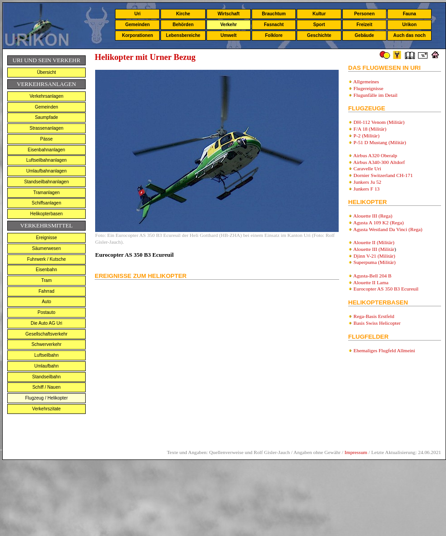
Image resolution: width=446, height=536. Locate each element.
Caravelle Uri (367, 168)
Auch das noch (409, 35)
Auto (46, 301)
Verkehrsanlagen (46, 96)
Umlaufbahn (46, 365)
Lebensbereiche (183, 35)
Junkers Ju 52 (368, 182)
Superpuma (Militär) (374, 262)
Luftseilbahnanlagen (46, 160)
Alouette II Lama (370, 282)
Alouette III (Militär (373, 249)
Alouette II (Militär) (373, 242)
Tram (46, 280)
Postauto (46, 312)
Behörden (183, 24)
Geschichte (319, 35)
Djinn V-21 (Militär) (374, 256)
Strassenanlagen (46, 128)
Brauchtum (274, 13)
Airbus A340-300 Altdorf (379, 162)
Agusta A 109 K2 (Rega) (378, 222)
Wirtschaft (228, 13)
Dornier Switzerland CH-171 (383, 175)
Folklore (274, 35)
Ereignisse (46, 237)
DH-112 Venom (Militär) (379, 122)
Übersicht (46, 72)
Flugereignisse (368, 88)
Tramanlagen (46, 192)
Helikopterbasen (46, 213)
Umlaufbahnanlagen (46, 170)
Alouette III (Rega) (372, 215)
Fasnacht (274, 24)
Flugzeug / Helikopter (46, 397)
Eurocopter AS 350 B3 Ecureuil (386, 288)
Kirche (183, 13)
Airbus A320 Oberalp (375, 155)
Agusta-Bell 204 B (372, 275)
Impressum (356, 452)
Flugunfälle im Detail (376, 95)
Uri (137, 13)
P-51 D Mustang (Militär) (380, 142)
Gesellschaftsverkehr (46, 334)
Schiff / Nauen (46, 387)
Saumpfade (46, 117)
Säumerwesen (46, 248)
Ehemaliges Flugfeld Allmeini (384, 350)
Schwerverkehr (47, 344)
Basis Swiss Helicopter (377, 323)
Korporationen (137, 35)
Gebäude (364, 35)
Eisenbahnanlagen (46, 149)
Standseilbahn (46, 376)
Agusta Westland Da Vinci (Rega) (387, 229)
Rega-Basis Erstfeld (374, 316)
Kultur (319, 13)
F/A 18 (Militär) (370, 129)
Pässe (46, 138)
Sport (319, 24)
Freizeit (364, 24)
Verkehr (228, 24)
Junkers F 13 (367, 188)
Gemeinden (137, 24)
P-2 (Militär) (367, 135)
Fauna (409, 13)
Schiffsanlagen (46, 202)
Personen (364, 13)
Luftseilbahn (46, 355)
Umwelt (229, 35)
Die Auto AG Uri (46, 323)
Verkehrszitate (46, 408)
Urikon (409, 24)
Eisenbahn (46, 269)
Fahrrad (46, 291)
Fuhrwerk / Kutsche (46, 259)
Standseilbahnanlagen (46, 181)
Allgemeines (366, 81)
